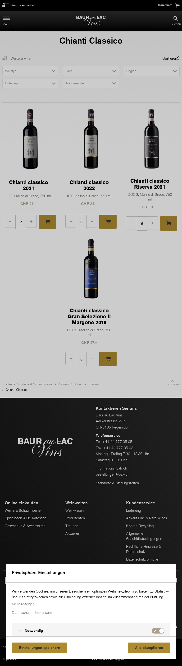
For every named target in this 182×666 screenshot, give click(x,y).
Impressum (43, 613)
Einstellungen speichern (39, 647)
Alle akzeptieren (149, 647)
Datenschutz (21, 613)
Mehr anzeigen (23, 604)
